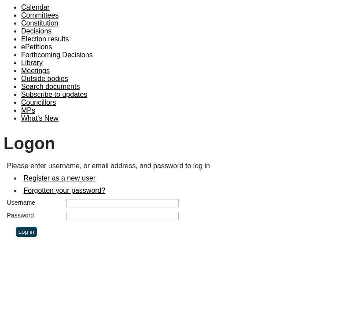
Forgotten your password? (65, 190)
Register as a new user (60, 178)
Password (20, 215)
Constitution (40, 23)
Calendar (35, 7)
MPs (28, 110)
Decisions (36, 31)
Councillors (38, 102)
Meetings (35, 70)
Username (21, 202)
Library (32, 62)
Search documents (50, 86)
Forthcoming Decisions (57, 55)
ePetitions (36, 47)
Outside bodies (44, 78)
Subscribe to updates (54, 94)
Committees (40, 15)
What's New (40, 118)
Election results (45, 39)
